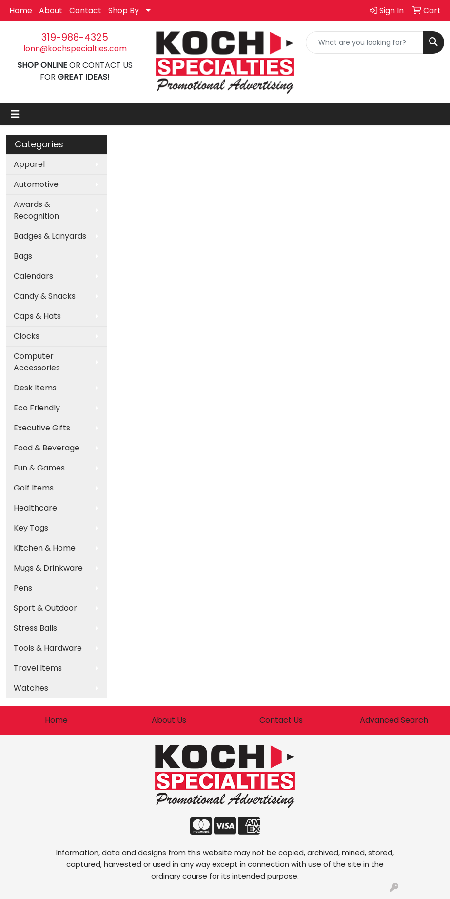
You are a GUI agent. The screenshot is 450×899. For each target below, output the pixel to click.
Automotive (36, 184)
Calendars (33, 276)
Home (20, 10)
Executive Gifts (42, 427)
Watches (31, 688)
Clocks (26, 336)
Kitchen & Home (45, 547)
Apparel (29, 164)
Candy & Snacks (45, 296)
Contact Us (281, 720)
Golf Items (34, 487)
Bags (23, 256)
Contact (85, 10)
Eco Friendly (37, 407)
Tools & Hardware (48, 648)
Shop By (123, 10)
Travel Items (38, 668)
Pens (23, 587)
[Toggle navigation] (15, 114)
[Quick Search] (365, 42)
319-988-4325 (74, 37)
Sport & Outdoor (45, 607)
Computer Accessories (37, 361)
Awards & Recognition (36, 210)
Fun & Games (39, 467)
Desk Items (35, 387)
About (50, 10)
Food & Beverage (46, 447)
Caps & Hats (37, 316)
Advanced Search (394, 720)
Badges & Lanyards (50, 236)
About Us (169, 720)
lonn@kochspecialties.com (75, 48)
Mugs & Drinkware (48, 567)
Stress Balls (35, 627)
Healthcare (35, 507)
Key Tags (31, 527)
